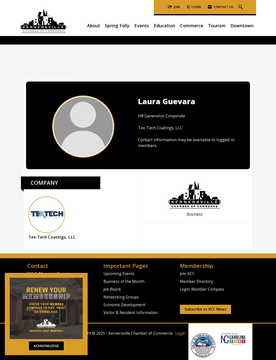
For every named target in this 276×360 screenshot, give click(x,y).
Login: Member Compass (202, 289)
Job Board (111, 289)
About (93, 25)
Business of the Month (123, 281)
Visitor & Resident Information (130, 312)
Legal (179, 333)
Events (141, 25)
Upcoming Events (119, 273)
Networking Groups (121, 297)
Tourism (217, 25)
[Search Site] (241, 7)
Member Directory (196, 281)
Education (164, 25)
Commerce (191, 25)
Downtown (242, 25)
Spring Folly (117, 25)
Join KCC (187, 273)
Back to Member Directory (48, 76)
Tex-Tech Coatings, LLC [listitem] (52, 218)
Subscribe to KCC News (205, 309)
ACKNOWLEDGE (46, 345)
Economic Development (124, 304)
